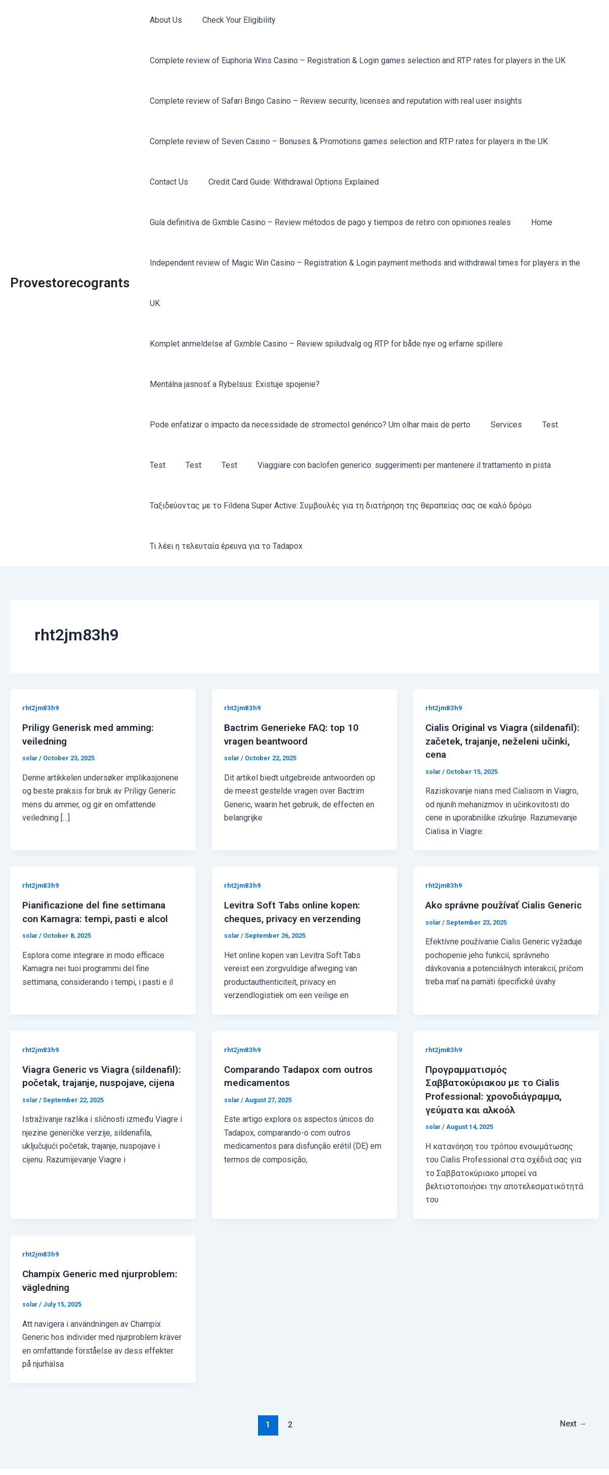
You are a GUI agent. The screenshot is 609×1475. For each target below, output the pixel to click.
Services (500, 384)
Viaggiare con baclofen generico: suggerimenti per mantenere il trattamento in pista (358, 424)
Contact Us (167, 182)
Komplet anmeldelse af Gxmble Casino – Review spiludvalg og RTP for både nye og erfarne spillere (324, 303)
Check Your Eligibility (233, 20)
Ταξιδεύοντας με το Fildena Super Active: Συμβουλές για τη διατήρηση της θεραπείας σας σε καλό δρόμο (339, 465)
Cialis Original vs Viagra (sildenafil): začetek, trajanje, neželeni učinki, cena (491, 700)
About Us (164, 20)
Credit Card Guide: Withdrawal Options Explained (287, 182)
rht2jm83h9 (41, 667)
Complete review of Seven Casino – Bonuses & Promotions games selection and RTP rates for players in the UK (347, 141)
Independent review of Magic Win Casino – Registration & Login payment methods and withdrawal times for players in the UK (369, 263)
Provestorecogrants (69, 262)
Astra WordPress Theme (398, 1449)
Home (535, 222)
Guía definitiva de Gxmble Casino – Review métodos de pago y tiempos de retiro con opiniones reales (328, 222)
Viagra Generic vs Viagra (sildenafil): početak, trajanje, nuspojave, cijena (88, 1040)
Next (571, 1380)
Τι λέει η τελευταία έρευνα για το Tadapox (224, 505)
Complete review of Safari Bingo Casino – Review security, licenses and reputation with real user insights (334, 101)
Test (540, 384)
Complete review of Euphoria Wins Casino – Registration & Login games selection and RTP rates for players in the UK (355, 60)
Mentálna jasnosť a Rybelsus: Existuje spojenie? (233, 344)
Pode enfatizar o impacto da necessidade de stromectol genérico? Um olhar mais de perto (308, 384)
